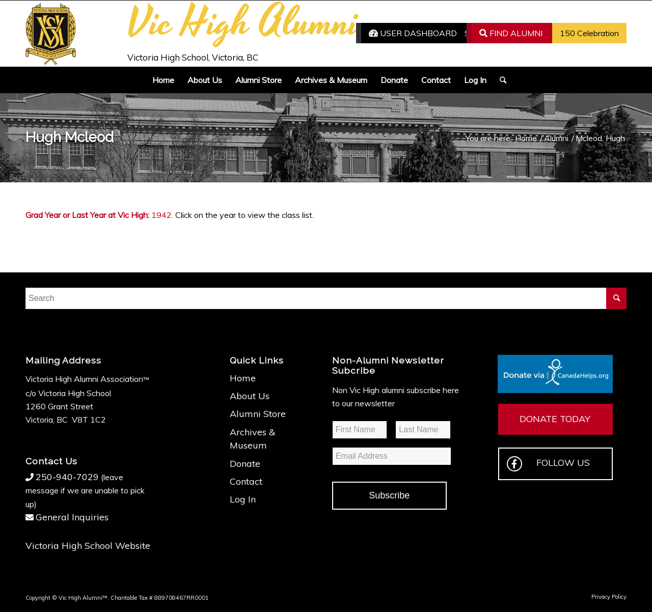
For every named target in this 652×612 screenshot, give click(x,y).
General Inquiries (72, 517)
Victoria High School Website (87, 545)
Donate (245, 463)
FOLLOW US (548, 463)
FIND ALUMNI (510, 33)
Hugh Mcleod (69, 137)
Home (243, 378)
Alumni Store (258, 414)
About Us (249, 396)
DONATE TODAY (555, 419)
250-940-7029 (67, 477)
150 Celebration (589, 33)
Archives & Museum (252, 438)
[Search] (499, 80)
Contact (246, 481)
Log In (243, 499)
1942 (161, 215)
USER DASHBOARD (413, 33)
